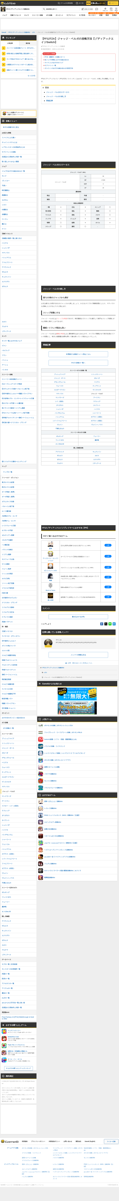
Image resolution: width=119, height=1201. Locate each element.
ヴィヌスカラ (97, 390)
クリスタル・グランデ (9, 602)
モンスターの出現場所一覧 (11, 969)
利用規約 (25, 1141)
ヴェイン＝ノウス (97, 424)
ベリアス (97, 382)
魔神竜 (97, 440)
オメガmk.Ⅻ (6, 911)
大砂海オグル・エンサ (9, 516)
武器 (100, 15)
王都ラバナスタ (7, 631)
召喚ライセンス (15, 15)
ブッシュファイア (59, 374)
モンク (4, 176)
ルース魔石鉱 (6, 511)
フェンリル (6, 844)
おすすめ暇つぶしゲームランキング (19, 1068)
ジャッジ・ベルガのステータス (57, 92)
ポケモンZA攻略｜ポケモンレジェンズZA (35, 1148)
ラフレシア (96, 401)
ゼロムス (60, 459)
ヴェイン (60, 424)
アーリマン (96, 397)
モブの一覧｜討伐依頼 (9, 964)
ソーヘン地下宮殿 (8, 583)
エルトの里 (6, 650)
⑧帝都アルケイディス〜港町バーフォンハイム (18, 418)
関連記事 (49, 101)
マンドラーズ (60, 397)
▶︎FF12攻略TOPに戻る (11, 127)
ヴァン (4, 346)
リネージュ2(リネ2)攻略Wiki (93, 1169)
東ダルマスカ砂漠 (8, 482)
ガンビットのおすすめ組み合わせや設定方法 (59, 68)
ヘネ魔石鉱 (6, 545)
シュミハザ (59, 409)
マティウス (59, 394)
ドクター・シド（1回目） (11, 806)
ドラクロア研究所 (8, 588)
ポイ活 (79, 3)
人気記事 (10, 43)
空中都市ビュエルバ (9, 641)
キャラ (26, 15)
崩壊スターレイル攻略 (29, 1158)
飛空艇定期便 (6, 679)
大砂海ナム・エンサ (9, 521)
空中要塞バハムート (9, 708)
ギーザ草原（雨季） (9, 497)
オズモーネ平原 (7, 530)
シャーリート (97, 413)
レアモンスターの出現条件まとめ (13, 147)
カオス (97, 455)
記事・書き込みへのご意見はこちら (78, 663)
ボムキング (59, 436)
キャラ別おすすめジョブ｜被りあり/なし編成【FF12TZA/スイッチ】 (21, 59)
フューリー (96, 436)
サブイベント (71, 15)
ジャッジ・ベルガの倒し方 (56, 96)
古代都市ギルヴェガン (9, 598)
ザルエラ (60, 455)
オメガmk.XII (60, 444)
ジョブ (4, 15)
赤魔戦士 (5, 214)
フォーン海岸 (6, 569)
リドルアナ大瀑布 (8, 607)
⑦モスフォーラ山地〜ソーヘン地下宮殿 (15, 413)
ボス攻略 (49, 15)
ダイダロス (59, 405)
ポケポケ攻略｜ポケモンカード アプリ (96, 1153)
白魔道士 (5, 209)
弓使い (4, 185)
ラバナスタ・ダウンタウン (11, 636)
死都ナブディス (7, 622)
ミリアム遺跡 (6, 554)
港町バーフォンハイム (9, 674)
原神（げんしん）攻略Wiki (30, 1164)
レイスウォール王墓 (9, 525)
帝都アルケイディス (9, 670)
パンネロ (5, 370)
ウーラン (5, 219)
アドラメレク (60, 452)
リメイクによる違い (9, 137)
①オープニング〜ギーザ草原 (12, 384)
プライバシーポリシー (38, 1141)
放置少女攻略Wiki (58, 1169)
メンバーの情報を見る (78, 655)
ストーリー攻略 (37, 15)
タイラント (96, 405)
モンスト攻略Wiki (89, 1158)
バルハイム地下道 (8, 506)
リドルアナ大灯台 (8, 612)
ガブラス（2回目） (97, 421)
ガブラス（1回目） (97, 417)
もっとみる (31, 75)
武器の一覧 (6, 974)
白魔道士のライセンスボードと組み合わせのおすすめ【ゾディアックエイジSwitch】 (21, 64)
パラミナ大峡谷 (7, 550)
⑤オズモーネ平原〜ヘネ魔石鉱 (12, 403)
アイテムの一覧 (7, 988)
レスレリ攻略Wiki (58, 1164)
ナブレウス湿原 (7, 617)
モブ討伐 (82, 15)
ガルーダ (97, 378)
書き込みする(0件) (78, 617)
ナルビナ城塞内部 (8, 684)
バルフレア (6, 350)
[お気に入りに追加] (87, 9)
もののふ (5, 200)
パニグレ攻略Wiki (27, 1176)
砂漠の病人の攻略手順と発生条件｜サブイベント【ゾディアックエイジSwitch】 (21, 53)
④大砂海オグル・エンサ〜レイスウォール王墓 (18, 398)
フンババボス (60, 440)
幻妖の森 (5, 593)
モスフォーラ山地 (8, 559)
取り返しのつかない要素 (10, 161)
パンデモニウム (60, 413)
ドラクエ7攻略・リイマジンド (31, 1153)
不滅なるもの (60, 428)
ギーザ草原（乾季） (9, 492)
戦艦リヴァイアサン (9, 703)
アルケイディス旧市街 (9, 665)
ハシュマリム (60, 417)
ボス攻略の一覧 (8, 728)
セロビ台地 (6, 578)
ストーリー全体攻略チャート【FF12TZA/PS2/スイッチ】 (21, 48)
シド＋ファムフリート (60, 421)
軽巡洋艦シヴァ (7, 699)
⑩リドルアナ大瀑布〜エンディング (14, 461)
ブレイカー (6, 181)
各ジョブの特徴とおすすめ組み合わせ (57, 60)
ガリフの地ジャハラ (9, 646)
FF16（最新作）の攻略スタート (55, 57)
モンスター (92, 15)
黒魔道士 (5, 195)
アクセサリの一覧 (8, 983)
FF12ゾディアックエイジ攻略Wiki (53, 668)
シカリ (4, 205)
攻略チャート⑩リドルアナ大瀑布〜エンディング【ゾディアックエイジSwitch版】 (21, 70)
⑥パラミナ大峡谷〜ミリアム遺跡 (13, 408)
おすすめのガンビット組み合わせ (13, 718)
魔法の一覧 (6, 993)
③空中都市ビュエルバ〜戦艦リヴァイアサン (17, 394)
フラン (4, 355)
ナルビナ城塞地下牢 (9, 694)
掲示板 (28, 43)
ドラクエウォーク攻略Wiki (30, 1160)
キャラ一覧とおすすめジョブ (12, 341)
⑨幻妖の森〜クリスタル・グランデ (14, 422)
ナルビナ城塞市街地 (9, 655)
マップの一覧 (7, 472)
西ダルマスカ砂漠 (8, 487)
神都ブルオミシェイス (9, 660)
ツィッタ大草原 (7, 574)
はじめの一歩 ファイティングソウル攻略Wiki (98, 1172)
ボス (45, 672)
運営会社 (78, 1141)
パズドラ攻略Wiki (58, 1158)
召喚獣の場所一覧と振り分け (12, 238)
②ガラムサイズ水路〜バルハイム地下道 (15, 389)
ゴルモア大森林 (7, 540)
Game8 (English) (90, 1141)
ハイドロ (97, 409)
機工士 (4, 224)
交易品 (114, 15)
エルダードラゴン (59, 390)
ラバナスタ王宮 (7, 689)
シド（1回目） (59, 401)
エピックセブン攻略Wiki (29, 1169)
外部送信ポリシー (54, 1141)
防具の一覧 (6, 979)
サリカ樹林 (6, 564)
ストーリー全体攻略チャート (12, 379)
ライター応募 (111, 1141)
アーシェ (5, 365)
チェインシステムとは (9, 142)
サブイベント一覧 (50, 65)
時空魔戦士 (6, 190)
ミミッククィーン (97, 374)
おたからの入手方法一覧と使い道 (13, 1003)
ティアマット (97, 386)
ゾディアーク (97, 463)
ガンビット (59, 15)
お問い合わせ (68, 1141)
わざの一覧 (6, 998)
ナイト (4, 229)
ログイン (113, 3)
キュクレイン (97, 452)
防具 (107, 15)
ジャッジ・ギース (59, 378)
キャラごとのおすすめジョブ (54, 62)
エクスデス (96, 459)
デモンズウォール (59, 382)
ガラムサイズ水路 (8, 501)
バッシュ (5, 360)
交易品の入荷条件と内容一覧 (12, 157)
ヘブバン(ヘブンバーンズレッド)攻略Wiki (66, 1172)
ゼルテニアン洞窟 (8, 535)
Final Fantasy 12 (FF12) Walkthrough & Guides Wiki (18, 1018)
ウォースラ (59, 386)
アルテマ (60, 463)
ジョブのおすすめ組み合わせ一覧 (13, 171)
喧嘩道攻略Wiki (89, 1176)
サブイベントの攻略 (9, 152)
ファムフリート (7, 262)
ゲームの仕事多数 (65, 3)
